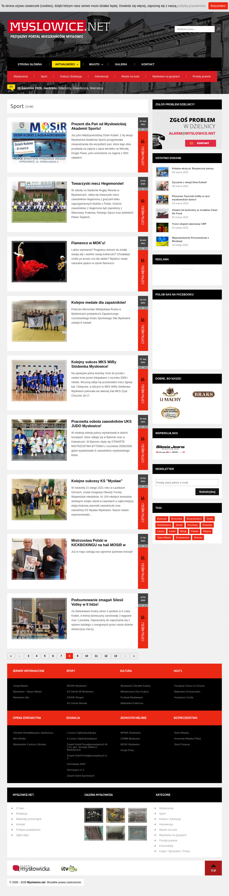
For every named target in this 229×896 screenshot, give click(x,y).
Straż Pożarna (182, 744)
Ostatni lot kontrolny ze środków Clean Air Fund (195, 212)
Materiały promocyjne (29, 819)
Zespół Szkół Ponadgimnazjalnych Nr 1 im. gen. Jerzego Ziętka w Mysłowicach (87, 747)
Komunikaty (166, 845)
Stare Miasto (164, 537)
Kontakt (20, 824)
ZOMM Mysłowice (130, 738)
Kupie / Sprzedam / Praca (174, 851)
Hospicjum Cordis (183, 697)
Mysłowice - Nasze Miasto (27, 691)
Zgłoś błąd (22, 835)
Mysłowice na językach (166, 76)
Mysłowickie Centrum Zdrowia (29, 744)
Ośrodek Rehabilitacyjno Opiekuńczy (33, 732)
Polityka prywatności (28, 829)
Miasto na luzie (130, 76)
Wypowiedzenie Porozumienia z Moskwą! (190, 239)
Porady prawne (202, 76)
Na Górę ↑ (213, 868)
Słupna (207, 531)
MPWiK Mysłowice (131, 732)
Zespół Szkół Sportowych (81, 775)
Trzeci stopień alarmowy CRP (189, 224)
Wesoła (198, 537)
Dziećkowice (164, 525)
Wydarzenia (21, 76)
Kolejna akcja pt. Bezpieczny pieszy (193, 168)
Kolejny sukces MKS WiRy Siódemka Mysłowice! (93, 364)
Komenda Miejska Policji (187, 738)
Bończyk (162, 518)
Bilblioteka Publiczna (132, 703)
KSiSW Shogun (75, 697)
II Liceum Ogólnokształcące (82, 738)
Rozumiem (218, 6)
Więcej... (143, 152)
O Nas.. (20, 808)
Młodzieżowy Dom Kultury (135, 691)
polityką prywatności (191, 6)
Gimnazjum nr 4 (75, 770)
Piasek (194, 531)
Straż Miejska (181, 732)
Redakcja (21, 813)
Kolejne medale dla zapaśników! (98, 302)
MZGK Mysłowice (130, 744)
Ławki (172, 531)
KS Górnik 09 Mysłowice (80, 691)
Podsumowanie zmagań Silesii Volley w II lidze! (97, 602)
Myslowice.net (36, 882)
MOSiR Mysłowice (77, 685)
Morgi (183, 531)
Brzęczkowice (194, 518)
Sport (44, 76)
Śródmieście (182, 537)
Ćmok (209, 518)
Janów (179, 525)
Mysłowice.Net (21, 697)
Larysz (160, 531)
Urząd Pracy (127, 750)
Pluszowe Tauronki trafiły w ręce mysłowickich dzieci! (191, 198)
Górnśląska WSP (76, 764)
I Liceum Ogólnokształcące (81, 732)
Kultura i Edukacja (71, 76)
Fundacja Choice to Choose (189, 685)
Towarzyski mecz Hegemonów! (97, 183)
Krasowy (207, 525)
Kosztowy (192, 525)
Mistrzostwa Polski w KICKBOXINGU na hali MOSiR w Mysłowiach (98, 545)
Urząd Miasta (20, 685)
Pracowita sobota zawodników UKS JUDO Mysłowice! (101, 424)
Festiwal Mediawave (132, 697)
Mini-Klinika (19, 738)
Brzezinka (176, 518)
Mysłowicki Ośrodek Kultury (136, 685)
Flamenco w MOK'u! (88, 243)
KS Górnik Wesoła (77, 703)
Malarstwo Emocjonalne (187, 691)
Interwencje (101, 76)
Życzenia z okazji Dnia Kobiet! (189, 182)
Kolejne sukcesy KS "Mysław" (97, 481)
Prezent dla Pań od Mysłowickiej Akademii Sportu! (98, 126)
